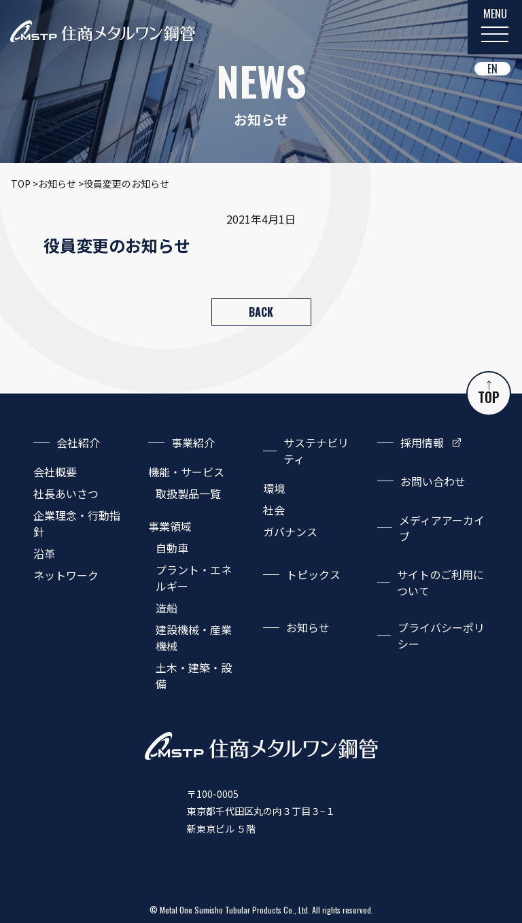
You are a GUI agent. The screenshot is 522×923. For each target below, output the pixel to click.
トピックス (313, 574)
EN (492, 68)
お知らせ (308, 627)
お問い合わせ (433, 481)
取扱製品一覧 (188, 493)
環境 (274, 488)
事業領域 (170, 526)
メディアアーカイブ (442, 528)
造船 (166, 607)
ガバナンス (290, 531)
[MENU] (495, 27)
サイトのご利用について (440, 582)
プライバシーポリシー (441, 635)
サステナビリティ (316, 450)
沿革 (44, 553)
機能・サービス (186, 472)
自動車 (172, 548)
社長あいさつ (66, 493)
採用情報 (422, 442)
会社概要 (55, 472)
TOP (489, 394)
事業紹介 (193, 442)
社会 (274, 510)
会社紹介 (78, 442)
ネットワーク (66, 575)
